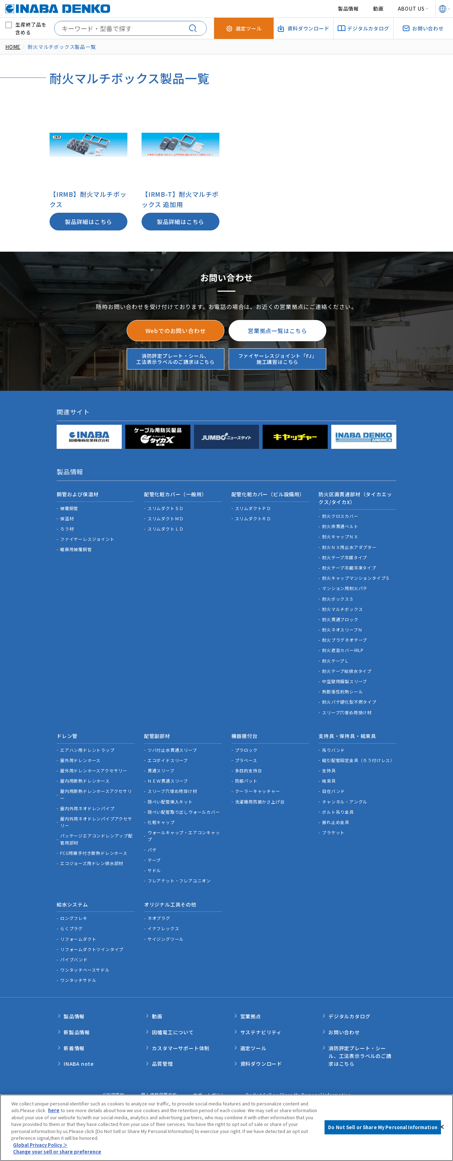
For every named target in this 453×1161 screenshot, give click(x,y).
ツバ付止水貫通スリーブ (172, 748)
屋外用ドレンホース (80, 758)
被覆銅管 (69, 507)
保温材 (67, 517)
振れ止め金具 (335, 820)
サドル (154, 868)
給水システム (72, 901)
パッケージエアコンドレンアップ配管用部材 (96, 837)
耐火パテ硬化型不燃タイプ (349, 701)
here (53, 1112)
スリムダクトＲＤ (253, 517)
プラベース (246, 758)
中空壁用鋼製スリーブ (344, 680)
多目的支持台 (248, 769)
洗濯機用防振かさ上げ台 (260, 800)
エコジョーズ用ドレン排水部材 (91, 861)
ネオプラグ (159, 916)
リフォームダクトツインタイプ (92, 946)
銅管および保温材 (77, 493)
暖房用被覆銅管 (76, 548)
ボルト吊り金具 (338, 810)
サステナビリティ (261, 1027)
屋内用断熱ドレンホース (85, 779)
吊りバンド (333, 748)
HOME (13, 46)
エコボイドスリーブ (168, 758)
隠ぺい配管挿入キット (170, 800)
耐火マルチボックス (342, 608)
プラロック (246, 748)
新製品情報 (77, 1027)
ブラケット (333, 831)
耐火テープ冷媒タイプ (344, 556)
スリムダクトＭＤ (166, 517)
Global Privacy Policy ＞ (40, 1146)
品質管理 (162, 1058)
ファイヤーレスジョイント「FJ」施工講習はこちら (277, 359)
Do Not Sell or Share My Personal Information (298, 1089)
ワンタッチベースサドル (85, 967)
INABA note (79, 1058)
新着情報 (74, 1043)
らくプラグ (71, 926)
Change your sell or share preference (57, 1153)
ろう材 (67, 528)
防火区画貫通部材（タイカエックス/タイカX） (355, 497)
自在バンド (333, 789)
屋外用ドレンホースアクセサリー (93, 769)
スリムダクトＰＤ (253, 507)
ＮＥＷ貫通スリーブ (168, 779)
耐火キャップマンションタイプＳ (356, 577)
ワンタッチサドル (78, 977)
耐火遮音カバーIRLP (343, 649)
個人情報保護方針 (159, 1089)
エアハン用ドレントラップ (87, 748)
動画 (378, 8)
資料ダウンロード (261, 1058)
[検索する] (195, 28)
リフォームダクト (78, 936)
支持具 (329, 769)
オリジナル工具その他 (170, 901)
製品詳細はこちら (88, 221)
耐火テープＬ (335, 660)
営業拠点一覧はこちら (277, 330)
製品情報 (348, 8)
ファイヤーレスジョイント (87, 538)
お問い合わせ (344, 1027)
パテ (152, 848)
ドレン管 (67, 734)
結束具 (329, 779)
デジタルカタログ (349, 1013)
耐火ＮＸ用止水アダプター (349, 546)
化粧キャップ (161, 820)
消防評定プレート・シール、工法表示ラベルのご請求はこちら (175, 359)
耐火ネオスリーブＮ (342, 629)
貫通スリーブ (161, 769)
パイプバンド (74, 957)
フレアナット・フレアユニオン (179, 879)
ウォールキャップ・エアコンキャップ (184, 834)
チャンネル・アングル (344, 800)
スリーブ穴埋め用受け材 (347, 711)
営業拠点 (250, 1013)
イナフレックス (163, 926)
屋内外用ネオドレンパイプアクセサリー (96, 820)
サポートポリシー (211, 1089)
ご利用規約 (113, 1089)
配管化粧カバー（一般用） (175, 493)
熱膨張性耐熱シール (342, 691)
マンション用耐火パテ (344, 587)
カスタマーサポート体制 (181, 1043)
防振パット (246, 779)
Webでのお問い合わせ (175, 330)
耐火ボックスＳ (338, 598)
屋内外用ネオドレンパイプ (87, 806)
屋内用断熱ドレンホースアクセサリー (96, 792)
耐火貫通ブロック (340, 618)
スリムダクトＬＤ (166, 528)
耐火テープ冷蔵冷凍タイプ (349, 567)
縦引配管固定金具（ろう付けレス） (358, 758)
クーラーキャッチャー (257, 789)
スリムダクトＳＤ (166, 507)
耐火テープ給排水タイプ (347, 670)
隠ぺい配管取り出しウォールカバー (184, 810)
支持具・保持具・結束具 (347, 734)
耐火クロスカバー (340, 515)
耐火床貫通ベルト (340, 525)
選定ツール (253, 1043)
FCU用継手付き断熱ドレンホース (93, 851)
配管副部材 (157, 734)
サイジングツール (166, 936)
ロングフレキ (73, 916)
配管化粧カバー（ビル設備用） (268, 493)
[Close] (441, 1129)
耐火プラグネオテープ (344, 639)
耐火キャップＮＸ (340, 536)
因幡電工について (173, 1027)
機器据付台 (244, 734)
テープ (154, 858)
